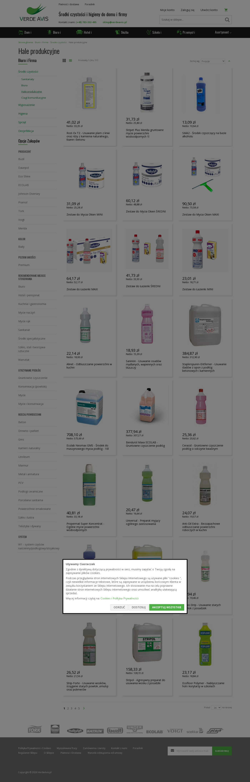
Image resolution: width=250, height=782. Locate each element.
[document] (125, 586)
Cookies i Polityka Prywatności (119, 598)
